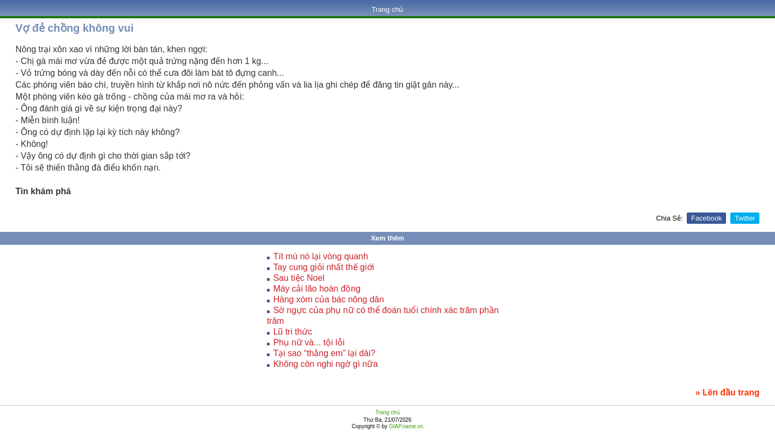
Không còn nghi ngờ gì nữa (325, 364)
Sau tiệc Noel (299, 277)
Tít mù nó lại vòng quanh (320, 256)
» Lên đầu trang (727, 392)
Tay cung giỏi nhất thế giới (323, 267)
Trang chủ (388, 9)
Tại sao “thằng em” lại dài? (324, 353)
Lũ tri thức (292, 331)
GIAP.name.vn (406, 426)
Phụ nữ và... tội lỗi (309, 342)
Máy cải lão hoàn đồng (317, 288)
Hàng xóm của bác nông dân (328, 299)
